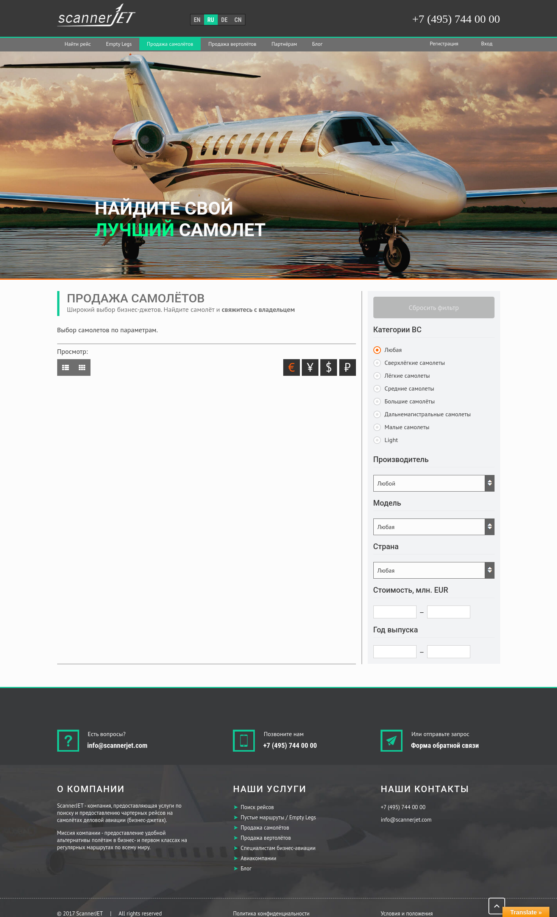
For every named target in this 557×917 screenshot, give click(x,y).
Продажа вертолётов (232, 43)
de (224, 19)
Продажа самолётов (170, 43)
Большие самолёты (410, 401)
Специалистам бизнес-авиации (277, 848)
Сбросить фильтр (434, 307)
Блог (317, 43)
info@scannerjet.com (117, 745)
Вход (486, 43)
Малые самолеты (407, 427)
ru (211, 19)
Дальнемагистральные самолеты (428, 414)
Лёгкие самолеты (407, 375)
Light (391, 440)
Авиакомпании (258, 858)
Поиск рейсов (257, 807)
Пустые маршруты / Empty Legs (278, 817)
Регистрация (444, 43)
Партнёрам (284, 43)
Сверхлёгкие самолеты (415, 362)
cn (238, 19)
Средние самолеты (409, 388)
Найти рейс (78, 43)
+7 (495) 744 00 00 (456, 18)
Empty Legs (119, 43)
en (197, 19)
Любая (393, 349)
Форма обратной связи (445, 745)
